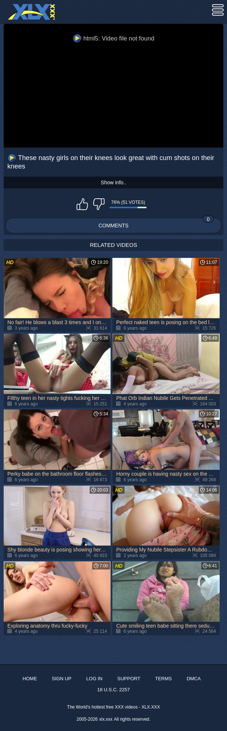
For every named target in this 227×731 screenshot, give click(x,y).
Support (128, 678)
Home (30, 678)
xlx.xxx (105, 719)
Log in (94, 678)
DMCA (194, 678)
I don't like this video (98, 204)
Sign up (61, 678)
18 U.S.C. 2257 (113, 689)
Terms (163, 678)
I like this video (82, 204)
